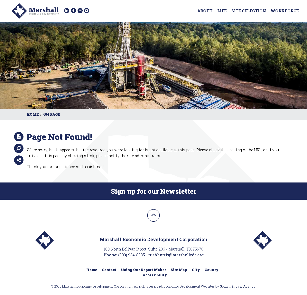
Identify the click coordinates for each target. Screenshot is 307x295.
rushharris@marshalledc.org (176, 254)
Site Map (179, 269)
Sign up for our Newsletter (153, 191)
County (212, 269)
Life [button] (222, 11)
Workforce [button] (285, 11)
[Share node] (18, 160)
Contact (109, 269)
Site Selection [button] (248, 11)
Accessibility (155, 275)
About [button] (205, 11)
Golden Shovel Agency (238, 286)
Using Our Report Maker (143, 269)
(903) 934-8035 (132, 254)
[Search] (18, 148)
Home (91, 269)
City (196, 269)
